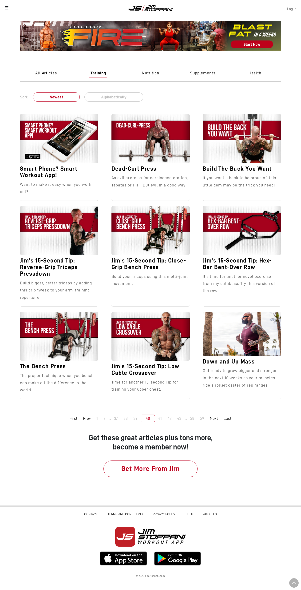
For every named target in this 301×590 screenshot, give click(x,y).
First (73, 418)
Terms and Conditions (125, 514)
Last (227, 418)
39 (135, 418)
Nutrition (150, 73)
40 (148, 418)
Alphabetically (114, 97)
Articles (210, 514)
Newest (56, 97)
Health (255, 73)
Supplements (203, 73)
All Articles (46, 73)
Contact (91, 514)
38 (125, 418)
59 (202, 418)
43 (179, 418)
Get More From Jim (150, 468)
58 (192, 418)
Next (214, 418)
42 (169, 418)
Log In (291, 9)
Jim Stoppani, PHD (150, 8)
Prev (87, 418)
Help (189, 514)
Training (98, 73)
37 (116, 418)
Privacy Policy (164, 514)
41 (160, 418)
